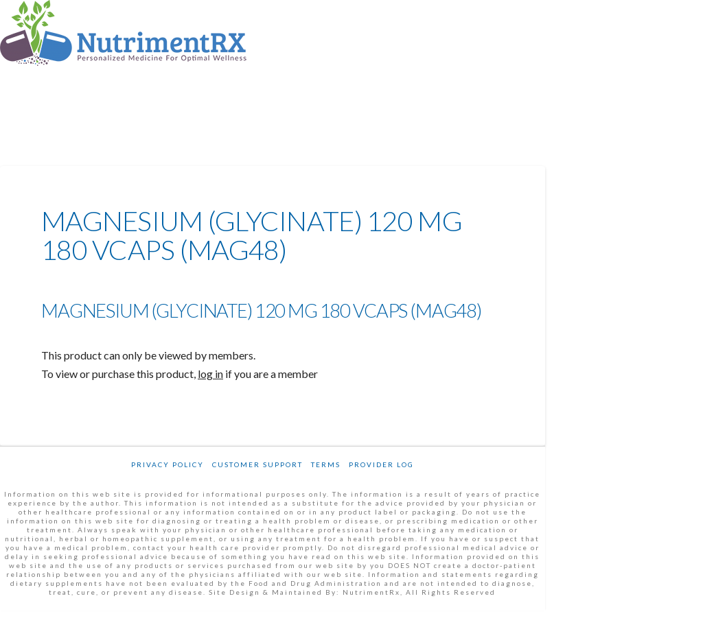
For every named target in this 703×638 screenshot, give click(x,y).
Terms (326, 464)
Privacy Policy (167, 464)
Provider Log (381, 464)
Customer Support (257, 464)
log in (210, 373)
